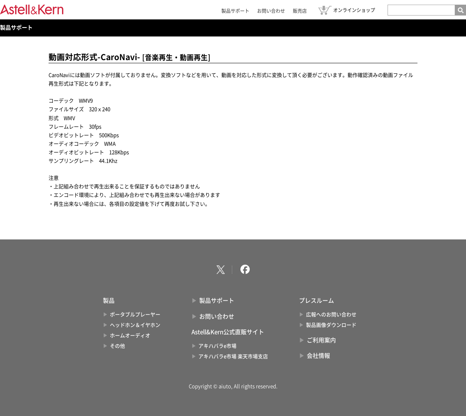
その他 (117, 345)
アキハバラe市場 (217, 345)
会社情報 (318, 356)
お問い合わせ (271, 11)
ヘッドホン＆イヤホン (135, 325)
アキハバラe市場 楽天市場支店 (233, 356)
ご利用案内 (321, 340)
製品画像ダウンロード (331, 325)
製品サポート (235, 11)
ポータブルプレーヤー (135, 314)
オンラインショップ (354, 10)
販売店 (300, 11)
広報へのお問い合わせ (331, 314)
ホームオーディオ (130, 335)
